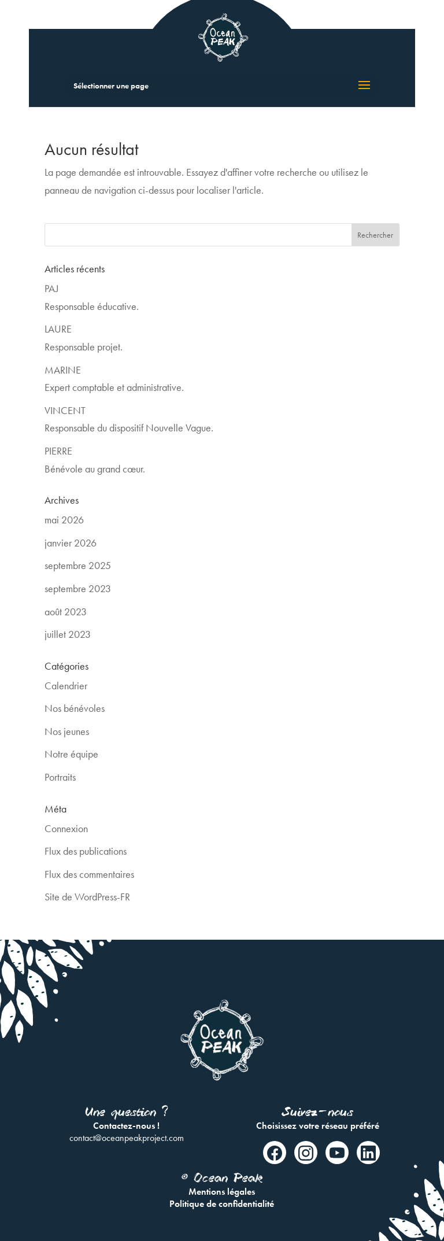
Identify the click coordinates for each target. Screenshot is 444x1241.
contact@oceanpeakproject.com (126, 1138)
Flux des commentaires (89, 874)
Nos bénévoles (75, 708)
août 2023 (66, 611)
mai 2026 (64, 519)
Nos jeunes (67, 731)
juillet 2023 (68, 634)
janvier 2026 (71, 542)
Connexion (66, 828)
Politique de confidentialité (221, 1204)
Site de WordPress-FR (87, 896)
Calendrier (66, 685)
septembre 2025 (78, 565)
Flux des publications (86, 851)
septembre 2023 (78, 588)
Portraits (60, 777)
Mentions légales (221, 1191)
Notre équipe (71, 753)
